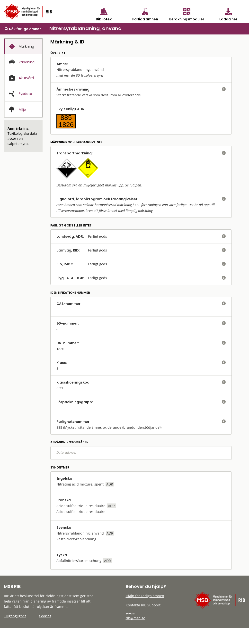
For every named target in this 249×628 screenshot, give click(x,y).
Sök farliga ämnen (23, 28)
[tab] (23, 46)
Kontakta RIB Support (143, 605)
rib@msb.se (135, 618)
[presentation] (23, 46)
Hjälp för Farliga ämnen (145, 596)
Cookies (45, 616)
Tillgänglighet (15, 616)
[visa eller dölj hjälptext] (224, 89)
